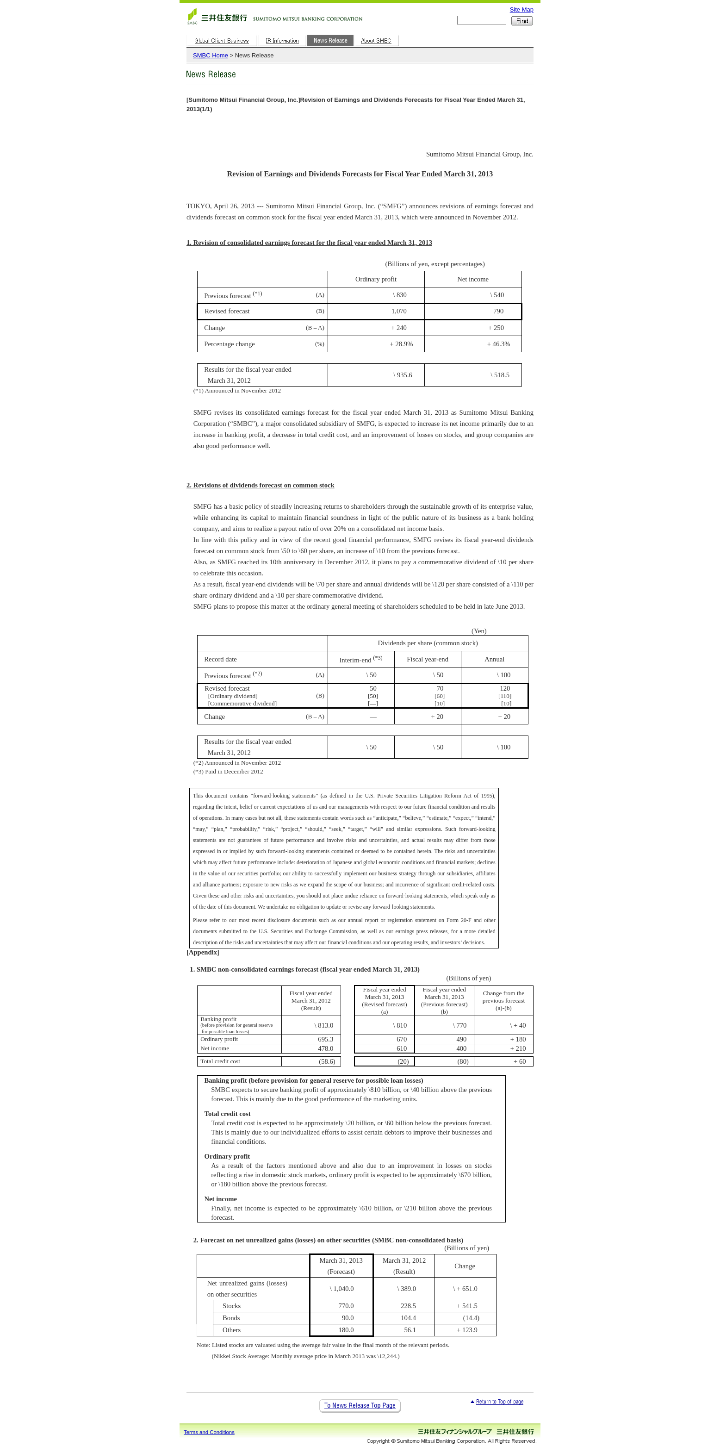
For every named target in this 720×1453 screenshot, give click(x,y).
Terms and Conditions (209, 1432)
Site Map (522, 9)
